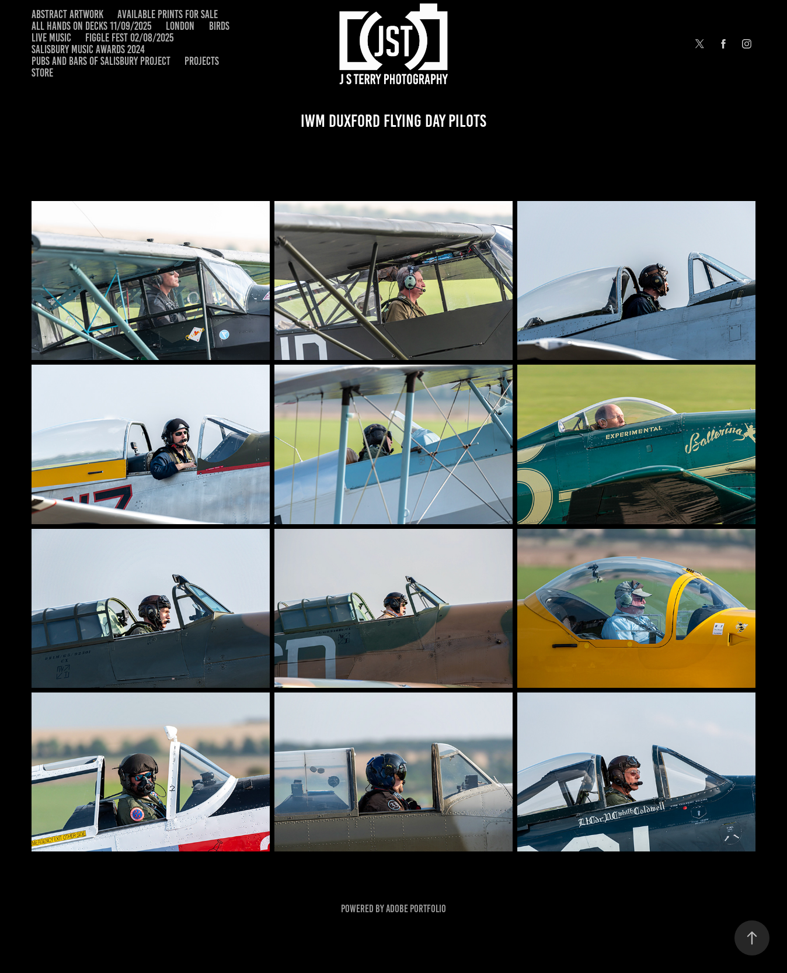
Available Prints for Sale (167, 14)
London (180, 26)
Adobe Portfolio (416, 909)
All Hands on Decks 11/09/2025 (92, 26)
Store (42, 73)
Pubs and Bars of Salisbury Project (101, 61)
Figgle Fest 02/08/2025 (129, 38)
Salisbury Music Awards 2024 (88, 49)
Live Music (51, 38)
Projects (201, 61)
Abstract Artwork (67, 14)
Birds (219, 26)
